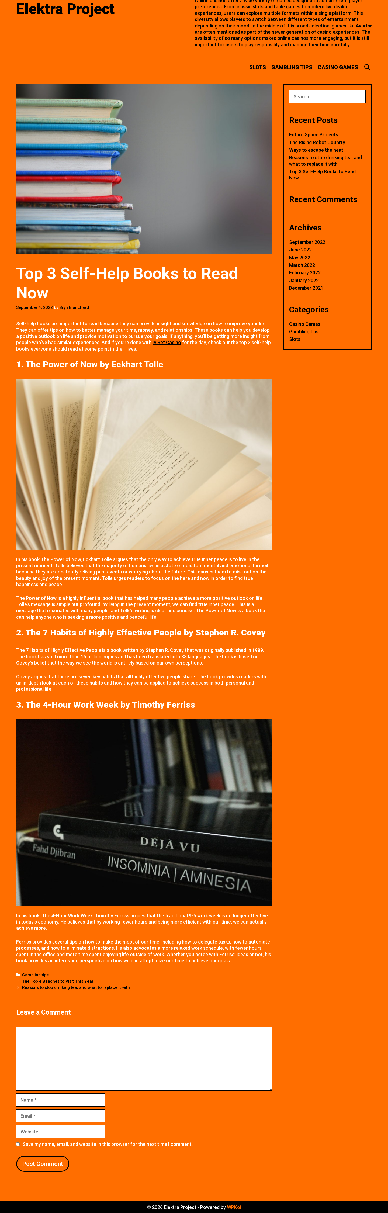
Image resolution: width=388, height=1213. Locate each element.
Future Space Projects (313, 134)
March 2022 (302, 265)
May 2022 (299, 257)
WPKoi (234, 1207)
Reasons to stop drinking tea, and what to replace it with (76, 987)
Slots (257, 67)
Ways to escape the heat (316, 150)
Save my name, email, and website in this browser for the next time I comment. (108, 1144)
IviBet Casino (167, 342)
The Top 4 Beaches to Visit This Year (57, 981)
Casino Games (338, 67)
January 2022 (304, 280)
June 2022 (300, 250)
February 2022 (305, 272)
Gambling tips (291, 67)
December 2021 (306, 288)
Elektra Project (65, 9)
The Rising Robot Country (317, 142)
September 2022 (307, 242)
